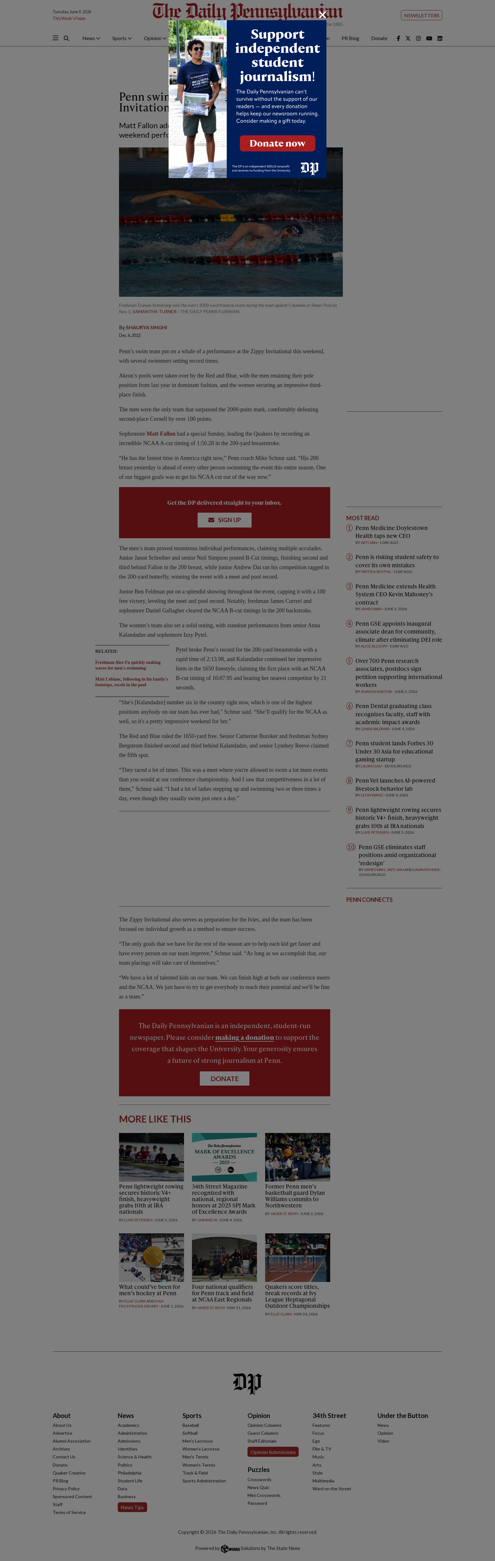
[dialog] (247, 780)
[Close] (323, 14)
